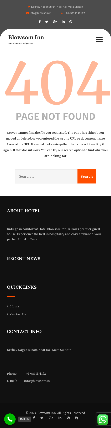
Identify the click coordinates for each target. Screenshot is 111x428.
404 (57, 83)
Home (14, 306)
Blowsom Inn (26, 37)
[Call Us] (10, 419)
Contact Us (18, 314)
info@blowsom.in (38, 13)
